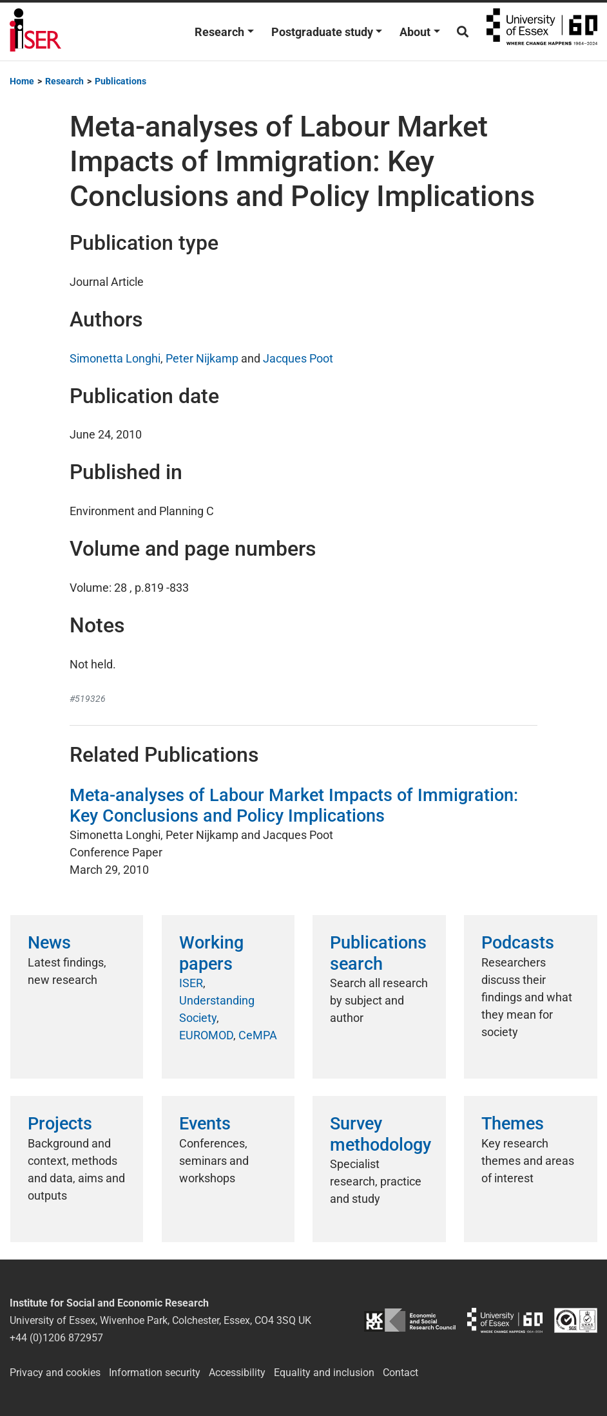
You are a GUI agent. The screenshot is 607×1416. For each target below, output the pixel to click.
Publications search (378, 953)
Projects (60, 1123)
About (415, 32)
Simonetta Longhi (115, 358)
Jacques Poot (298, 358)
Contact (400, 1372)
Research (219, 32)
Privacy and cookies (55, 1372)
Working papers (211, 953)
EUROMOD (206, 1035)
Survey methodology (380, 1134)
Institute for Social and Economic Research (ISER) (35, 31)
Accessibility (237, 1372)
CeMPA (257, 1035)
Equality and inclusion (324, 1372)
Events (205, 1123)
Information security (154, 1372)
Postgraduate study (322, 32)
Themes (512, 1123)
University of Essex (542, 31)
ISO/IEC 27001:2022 (575, 1320)
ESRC (410, 1320)
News (49, 942)
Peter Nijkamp (202, 358)
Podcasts (517, 942)
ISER (191, 983)
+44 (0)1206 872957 (56, 1338)
